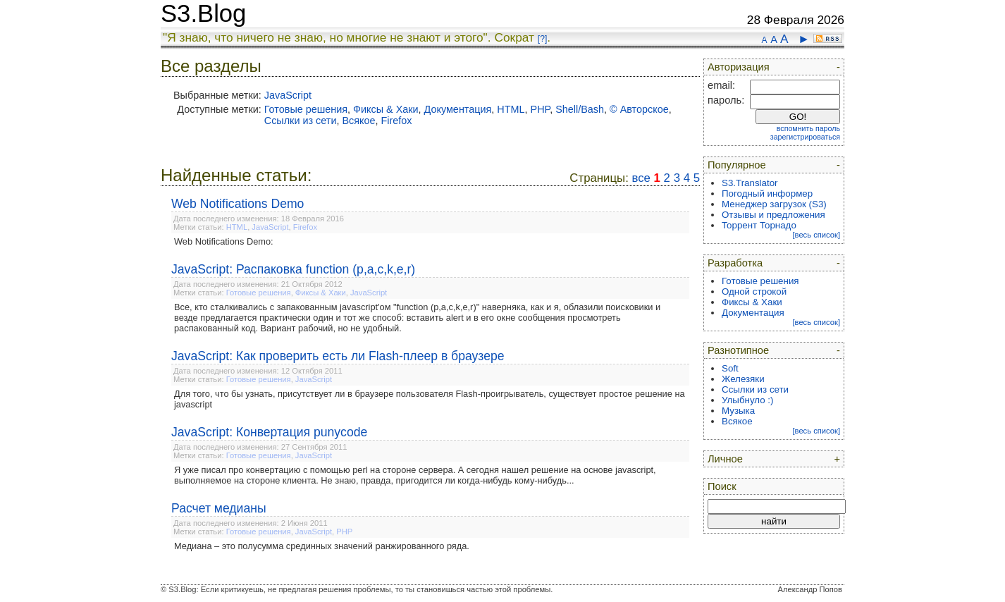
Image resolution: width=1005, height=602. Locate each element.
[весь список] (816, 235)
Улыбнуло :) (747, 400)
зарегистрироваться (805, 137)
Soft (730, 368)
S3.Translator (750, 183)
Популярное (737, 165)
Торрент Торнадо (759, 225)
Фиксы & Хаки (386, 109)
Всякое (358, 120)
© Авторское (639, 109)
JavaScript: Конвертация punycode (269, 432)
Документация (458, 109)
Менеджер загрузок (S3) (774, 204)
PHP (540, 109)
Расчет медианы (218, 508)
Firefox (396, 120)
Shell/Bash (579, 109)
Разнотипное (738, 350)
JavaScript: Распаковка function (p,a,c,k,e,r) (293, 269)
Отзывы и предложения (773, 214)
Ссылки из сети (300, 120)
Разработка (735, 263)
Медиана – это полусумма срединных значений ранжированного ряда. (321, 546)
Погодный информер (767, 193)
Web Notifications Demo (237, 204)
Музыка (738, 410)
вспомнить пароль (808, 128)
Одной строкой (754, 291)
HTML (510, 109)
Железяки (743, 379)
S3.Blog (203, 13)
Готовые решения (305, 109)
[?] (542, 39)
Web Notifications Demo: (223, 241)
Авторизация (739, 67)
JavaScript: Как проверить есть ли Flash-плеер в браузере (338, 356)
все (640, 178)
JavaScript (288, 95)
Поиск (722, 486)
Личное (725, 459)
